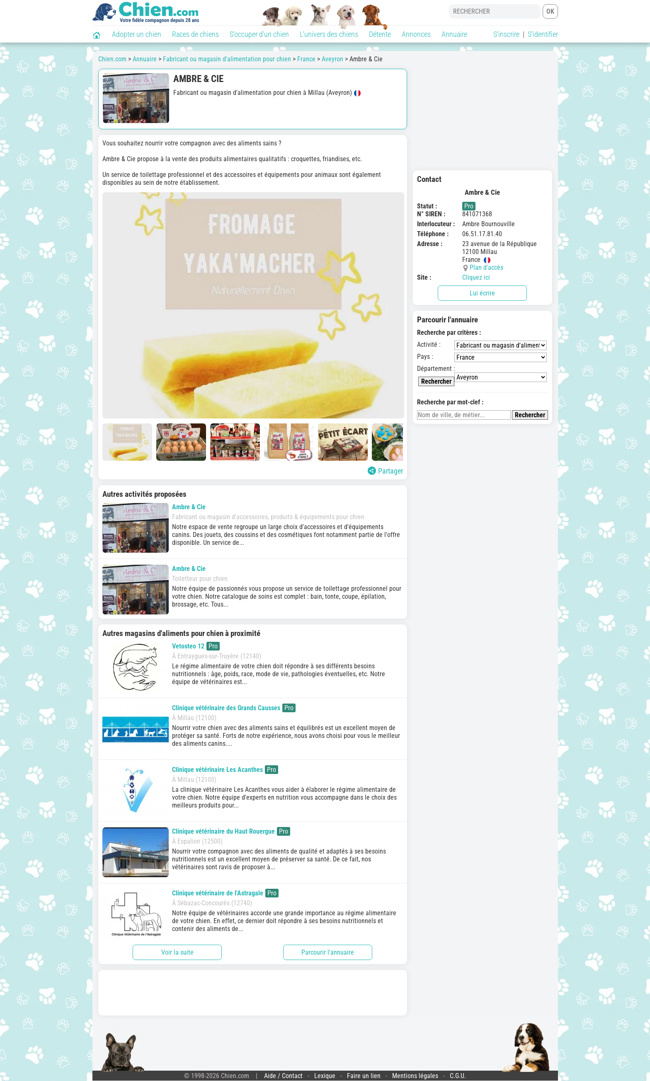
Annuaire (454, 34)
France (306, 59)
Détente (380, 34)
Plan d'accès (486, 267)
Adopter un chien (136, 34)
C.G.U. (458, 1076)
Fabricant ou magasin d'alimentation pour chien (227, 59)
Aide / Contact (283, 1076)
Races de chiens (195, 34)
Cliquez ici (476, 277)
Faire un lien (364, 1076)
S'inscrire (506, 34)
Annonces (416, 34)
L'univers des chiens (329, 34)
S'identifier (543, 34)
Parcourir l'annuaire (327, 952)
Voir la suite (177, 952)
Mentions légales (415, 1076)
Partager (385, 471)
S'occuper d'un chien (259, 34)
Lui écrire (482, 293)
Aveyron (332, 59)
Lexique (324, 1076)
